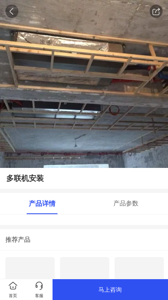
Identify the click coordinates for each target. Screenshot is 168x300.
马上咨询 (110, 289)
